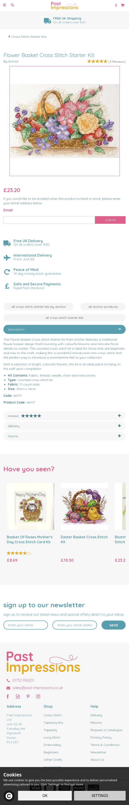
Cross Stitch (52, 715)
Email (8, 210)
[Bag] (122, 5)
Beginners (51, 752)
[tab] (64, 329)
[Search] (12, 5)
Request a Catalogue (106, 730)
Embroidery (52, 745)
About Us (97, 760)
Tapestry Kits (53, 723)
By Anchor (11, 61)
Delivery (96, 715)
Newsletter (98, 752)
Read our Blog (18, 696)
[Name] (25, 625)
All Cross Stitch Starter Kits (64, 318)
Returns (96, 723)
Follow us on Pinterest (28, 696)
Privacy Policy (101, 737)
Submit (110, 220)
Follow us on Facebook (8, 696)
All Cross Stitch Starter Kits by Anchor (38, 307)
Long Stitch (52, 737)
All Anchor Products (103, 307)
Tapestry (50, 730)
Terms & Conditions (105, 745)
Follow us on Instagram (38, 696)
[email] (74, 625)
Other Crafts (53, 760)
